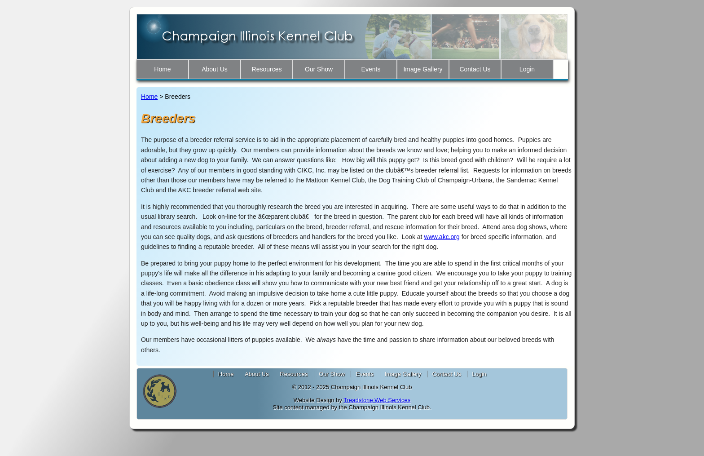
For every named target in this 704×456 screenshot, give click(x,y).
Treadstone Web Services (376, 400)
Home (162, 69)
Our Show (319, 69)
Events (371, 69)
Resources (267, 69)
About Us (215, 69)
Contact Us (474, 69)
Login (527, 69)
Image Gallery (422, 69)
